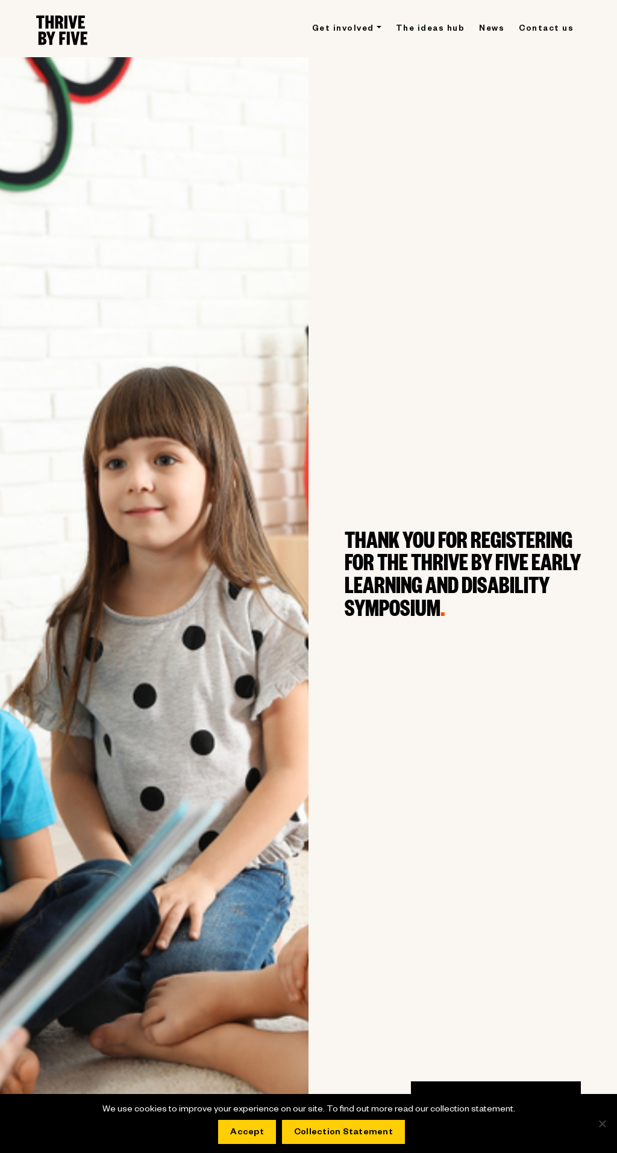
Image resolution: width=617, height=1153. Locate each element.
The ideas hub (430, 29)
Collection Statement (343, 1133)
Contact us (546, 29)
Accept (247, 1133)
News (491, 29)
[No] (602, 1123)
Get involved (343, 29)
